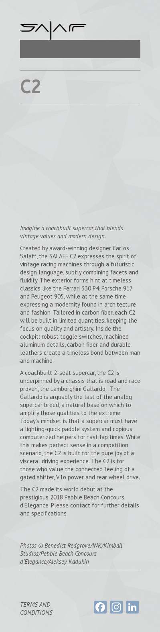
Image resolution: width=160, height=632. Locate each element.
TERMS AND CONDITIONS (36, 608)
